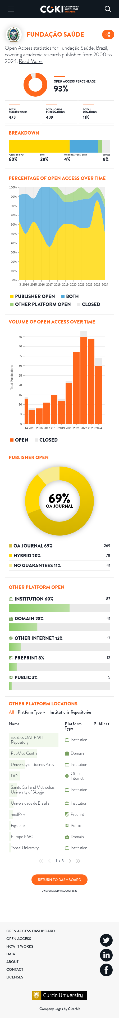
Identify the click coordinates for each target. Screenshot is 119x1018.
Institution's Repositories (70, 712)
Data (10, 954)
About (12, 961)
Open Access (18, 938)
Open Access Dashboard (30, 931)
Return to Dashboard (59, 879)
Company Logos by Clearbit (59, 1008)
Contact (14, 969)
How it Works (19, 946)
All (11, 712)
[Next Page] (70, 861)
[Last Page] (78, 861)
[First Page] (41, 861)
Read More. (31, 61)
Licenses (14, 977)
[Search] (108, 9)
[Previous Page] (49, 861)
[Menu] (11, 9)
